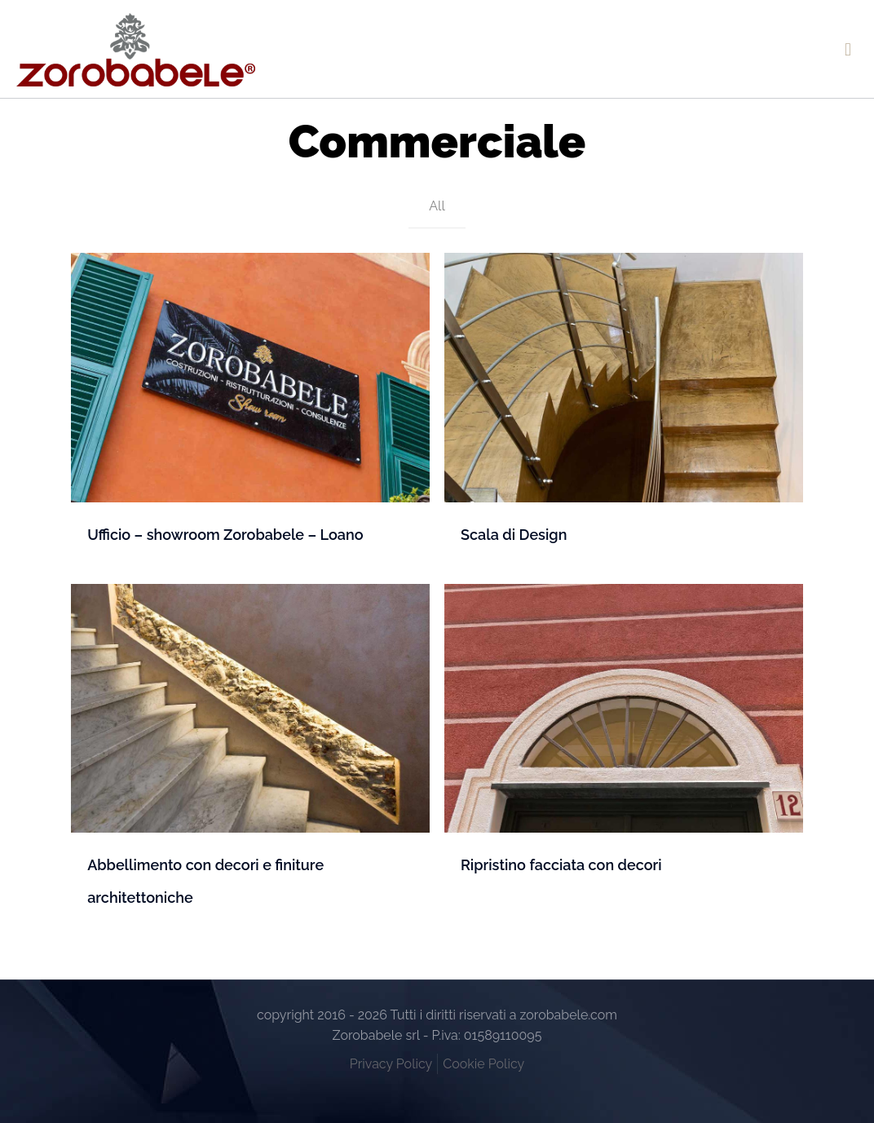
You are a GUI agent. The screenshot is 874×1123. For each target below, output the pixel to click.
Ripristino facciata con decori (561, 864)
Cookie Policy (483, 1064)
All (437, 206)
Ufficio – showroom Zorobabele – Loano (225, 534)
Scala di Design (514, 534)
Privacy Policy (391, 1064)
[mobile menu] (848, 49)
